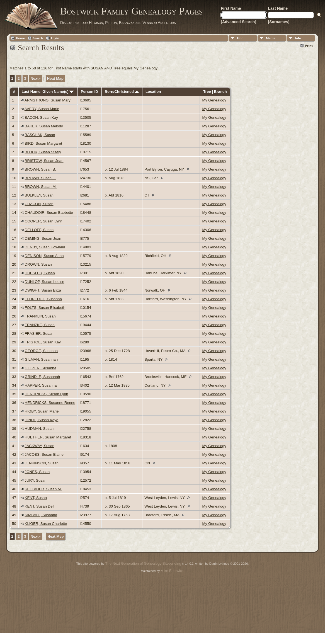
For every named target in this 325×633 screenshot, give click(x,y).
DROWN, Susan (38, 264)
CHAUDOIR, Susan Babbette (49, 212)
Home (20, 38)
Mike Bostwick (172, 571)
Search (38, 38)
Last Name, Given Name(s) (48, 91)
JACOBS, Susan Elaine (44, 454)
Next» (35, 78)
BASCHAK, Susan (40, 135)
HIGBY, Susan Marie (42, 411)
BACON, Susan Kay (41, 117)
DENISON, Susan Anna (44, 256)
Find (240, 38)
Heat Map (55, 78)
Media (270, 38)
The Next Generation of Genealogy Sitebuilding (143, 563)
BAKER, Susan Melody (44, 126)
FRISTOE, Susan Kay (43, 342)
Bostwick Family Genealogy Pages (131, 11)
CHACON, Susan (39, 204)
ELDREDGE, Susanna (43, 299)
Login (55, 38)
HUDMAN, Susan (39, 428)
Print (309, 45)
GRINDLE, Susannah (42, 377)
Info (298, 38)
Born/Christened (122, 91)
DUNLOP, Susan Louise (44, 282)
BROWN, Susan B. (40, 169)
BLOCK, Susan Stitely (43, 152)
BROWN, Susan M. (41, 187)
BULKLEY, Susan (39, 195)
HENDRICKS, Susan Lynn (46, 394)
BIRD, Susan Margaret (43, 143)
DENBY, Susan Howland (45, 247)
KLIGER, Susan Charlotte (46, 524)
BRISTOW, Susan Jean (44, 161)
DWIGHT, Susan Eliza (43, 290)
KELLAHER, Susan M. (43, 489)
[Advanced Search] (238, 22)
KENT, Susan (36, 498)
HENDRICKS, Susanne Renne (50, 403)
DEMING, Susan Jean (43, 238)
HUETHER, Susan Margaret (48, 437)
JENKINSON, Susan (42, 463)
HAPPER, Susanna (41, 385)
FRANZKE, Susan (40, 325)
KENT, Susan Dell (39, 506)
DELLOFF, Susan (39, 230)
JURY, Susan (36, 480)
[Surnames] (278, 22)
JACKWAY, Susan (39, 446)
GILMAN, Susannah (41, 359)
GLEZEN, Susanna (40, 368)
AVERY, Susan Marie (42, 109)
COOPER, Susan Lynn (43, 221)
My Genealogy (214, 100)
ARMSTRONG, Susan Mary (48, 100)
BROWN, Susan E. (40, 178)
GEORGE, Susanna (41, 351)
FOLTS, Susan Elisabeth (45, 307)
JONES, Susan (37, 472)
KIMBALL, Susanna (41, 515)
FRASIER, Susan (39, 333)
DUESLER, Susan (40, 273)
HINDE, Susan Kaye (42, 420)
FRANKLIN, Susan (40, 316)
